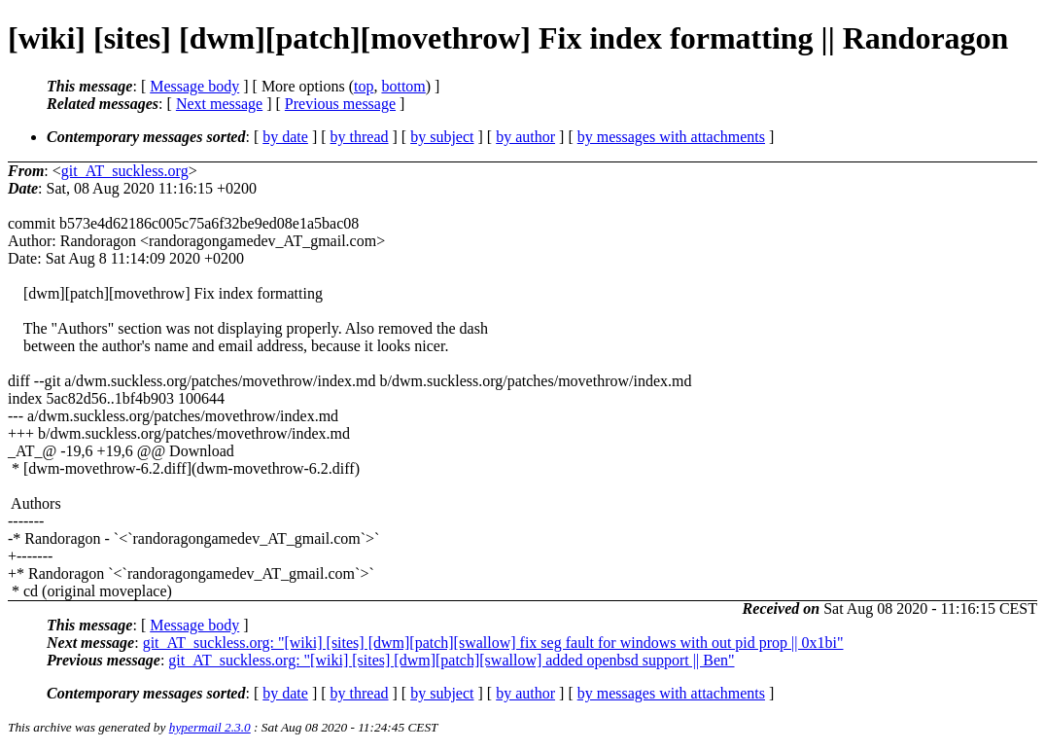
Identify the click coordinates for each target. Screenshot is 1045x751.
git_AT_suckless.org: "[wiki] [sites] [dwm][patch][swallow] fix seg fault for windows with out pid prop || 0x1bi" (493, 642)
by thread (360, 136)
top (363, 86)
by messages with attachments (671, 136)
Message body (194, 86)
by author (525, 136)
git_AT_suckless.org (125, 170)
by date (285, 136)
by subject (441, 136)
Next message (219, 103)
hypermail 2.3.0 (210, 727)
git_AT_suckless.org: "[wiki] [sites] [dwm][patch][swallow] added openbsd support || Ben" (451, 660)
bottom (403, 86)
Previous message (340, 103)
